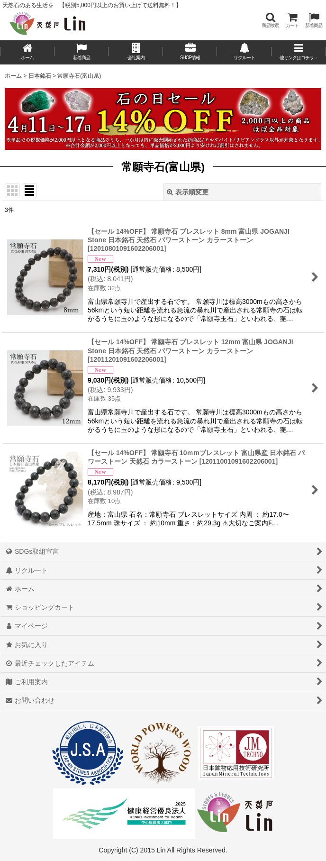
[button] (270, 20)
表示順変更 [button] (187, 192)
